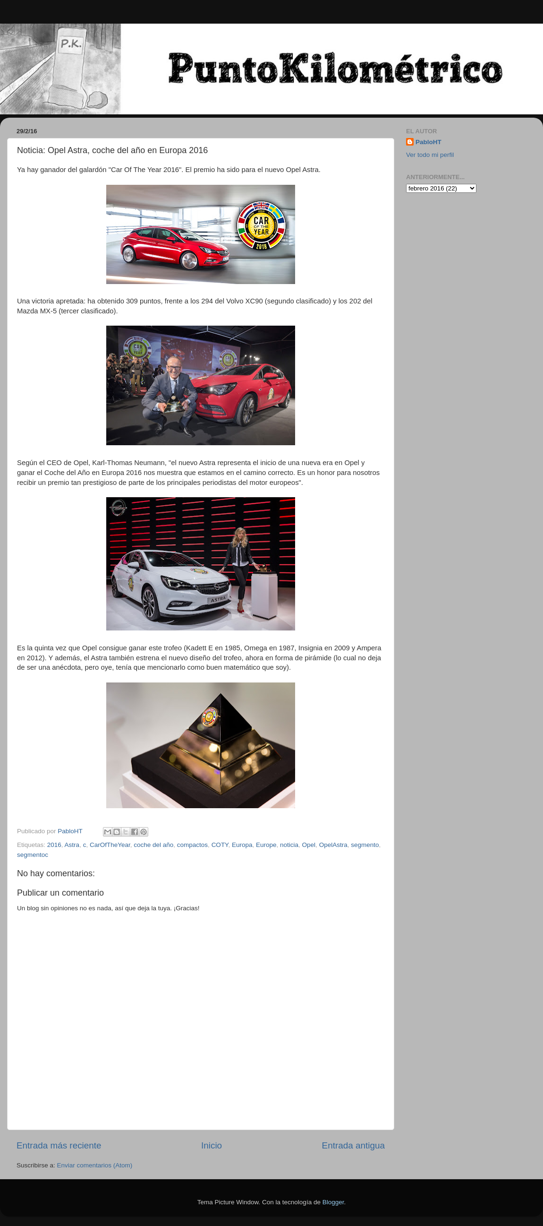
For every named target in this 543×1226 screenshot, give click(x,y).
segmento (365, 844)
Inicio (211, 1145)
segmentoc (32, 854)
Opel (309, 844)
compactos (192, 844)
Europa (242, 844)
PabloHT (428, 142)
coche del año (153, 844)
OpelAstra (333, 844)
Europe (266, 844)
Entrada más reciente (59, 1145)
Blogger (333, 1202)
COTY (220, 844)
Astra (72, 844)
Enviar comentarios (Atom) (95, 1165)
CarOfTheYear (110, 844)
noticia (289, 844)
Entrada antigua (353, 1145)
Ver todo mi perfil (430, 154)
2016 (54, 844)
